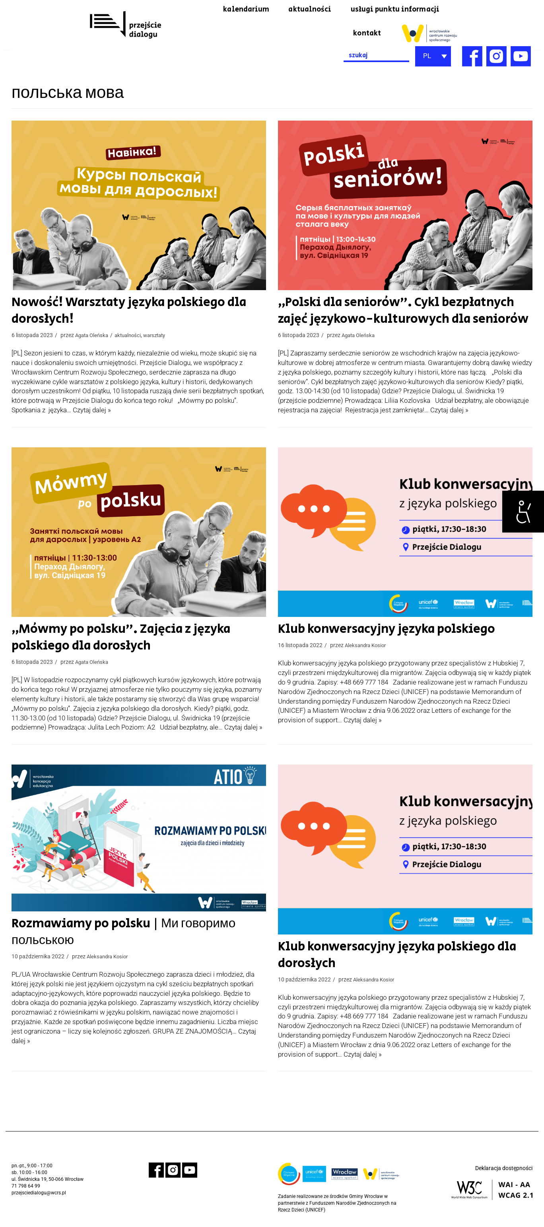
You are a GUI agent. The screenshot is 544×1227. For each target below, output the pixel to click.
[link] (523, 512)
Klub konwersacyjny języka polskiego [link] (381, 631)
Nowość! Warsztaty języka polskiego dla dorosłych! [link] (124, 312)
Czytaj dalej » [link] (92, 412)
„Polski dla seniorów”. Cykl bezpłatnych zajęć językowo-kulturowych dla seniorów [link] (397, 312)
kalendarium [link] (230, 10)
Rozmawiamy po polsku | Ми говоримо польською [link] (119, 934)
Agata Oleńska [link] (93, 337)
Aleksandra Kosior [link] (367, 647)
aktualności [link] (298, 10)
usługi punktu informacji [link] (390, 10)
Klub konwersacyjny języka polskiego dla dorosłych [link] (392, 957)
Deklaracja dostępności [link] (503, 1171)
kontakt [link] (365, 34)
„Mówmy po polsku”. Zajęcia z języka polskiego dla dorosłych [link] (116, 639)
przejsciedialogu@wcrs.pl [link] (39, 1195)
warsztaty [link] (161, 337)
